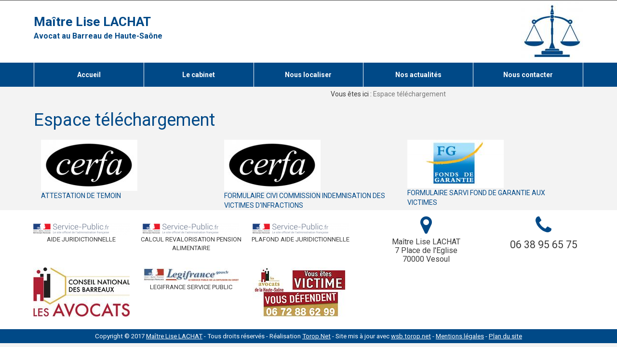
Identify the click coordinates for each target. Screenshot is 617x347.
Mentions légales (460, 336)
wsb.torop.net (411, 336)
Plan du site (505, 336)
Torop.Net (316, 336)
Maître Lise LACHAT (92, 21)
